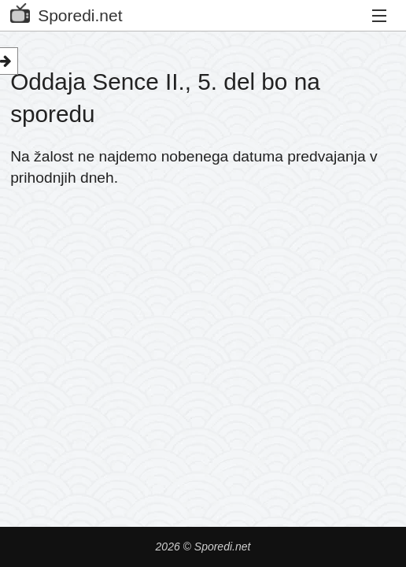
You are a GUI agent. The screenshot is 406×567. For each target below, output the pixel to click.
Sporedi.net (66, 12)
